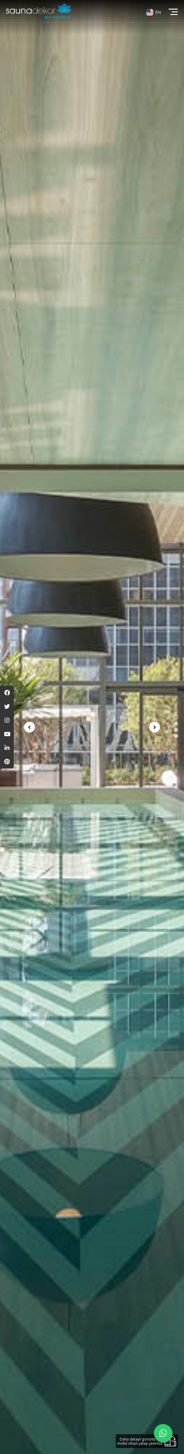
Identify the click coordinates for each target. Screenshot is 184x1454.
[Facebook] (7, 693)
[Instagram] (7, 720)
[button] (176, 717)
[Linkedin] (7, 748)
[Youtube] (7, 734)
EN (158, 12)
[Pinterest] (7, 761)
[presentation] (29, 727)
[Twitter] (7, 706)
